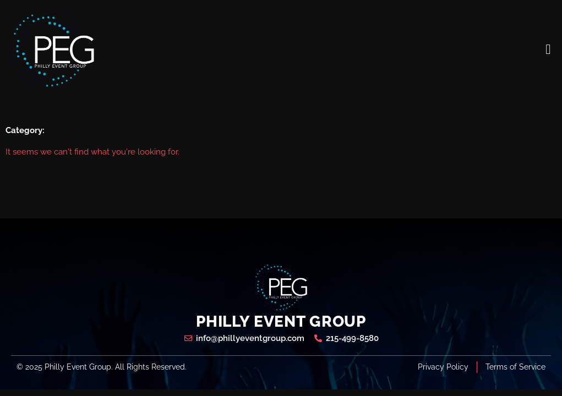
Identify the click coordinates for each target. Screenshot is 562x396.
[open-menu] (548, 49)
